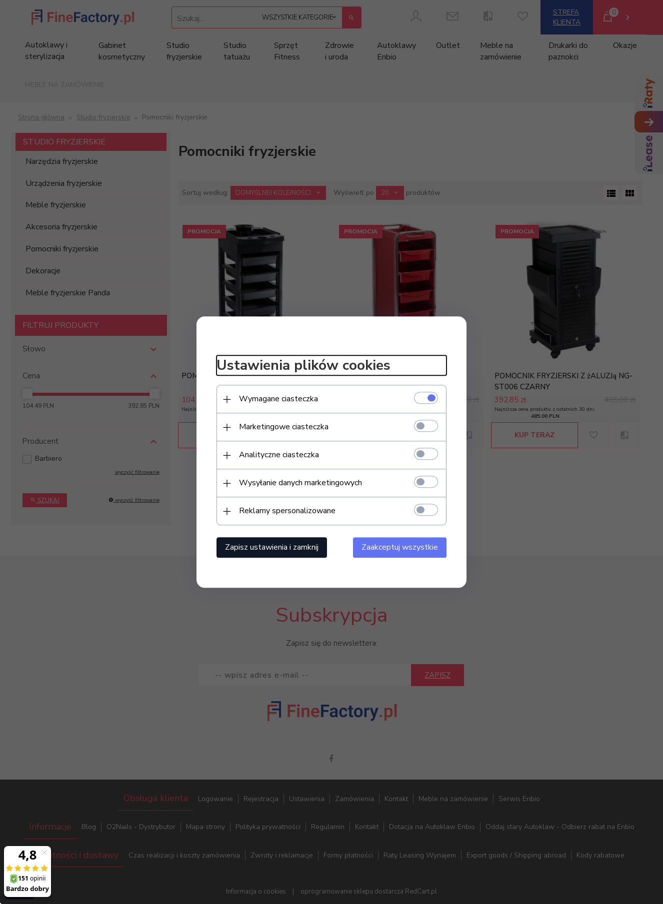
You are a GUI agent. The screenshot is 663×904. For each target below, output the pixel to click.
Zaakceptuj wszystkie (400, 547)
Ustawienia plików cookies (303, 365)
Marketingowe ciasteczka (283, 426)
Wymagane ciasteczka (278, 398)
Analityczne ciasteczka (279, 454)
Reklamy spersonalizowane (287, 510)
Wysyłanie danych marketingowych (300, 482)
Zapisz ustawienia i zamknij (271, 547)
